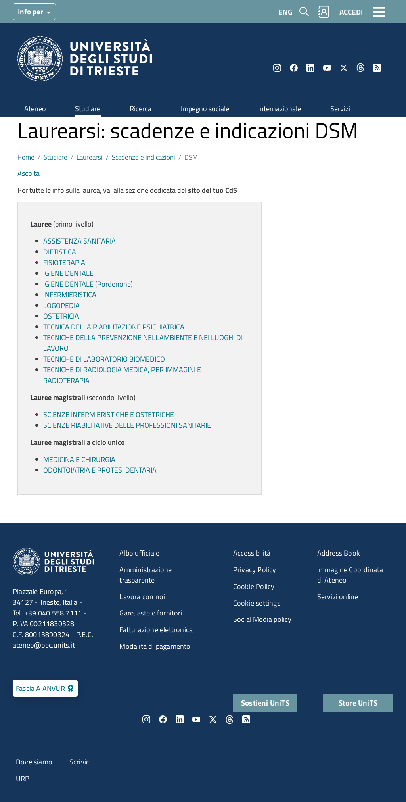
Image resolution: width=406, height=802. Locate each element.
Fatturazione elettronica (156, 629)
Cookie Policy (254, 586)
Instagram (277, 68)
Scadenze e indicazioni (143, 157)
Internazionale (279, 108)
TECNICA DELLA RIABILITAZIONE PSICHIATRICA (113, 326)
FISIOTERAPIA (64, 262)
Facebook (294, 68)
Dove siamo (34, 761)
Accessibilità (252, 553)
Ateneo (35, 108)
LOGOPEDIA (61, 305)
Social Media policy (262, 619)
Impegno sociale (205, 108)
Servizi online (337, 596)
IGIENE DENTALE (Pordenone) (88, 284)
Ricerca (140, 108)
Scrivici (80, 761)
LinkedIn (310, 68)
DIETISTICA (59, 251)
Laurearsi (90, 157)
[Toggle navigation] (379, 11)
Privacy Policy (254, 569)
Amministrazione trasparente (145, 574)
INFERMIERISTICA (69, 294)
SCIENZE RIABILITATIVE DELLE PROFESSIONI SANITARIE (127, 425)
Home (25, 157)
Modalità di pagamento (154, 646)
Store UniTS (358, 702)
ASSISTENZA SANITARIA (79, 241)
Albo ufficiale (139, 553)
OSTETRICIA (61, 316)
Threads (360, 68)
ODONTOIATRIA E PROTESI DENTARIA (100, 470)
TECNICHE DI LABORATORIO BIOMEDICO (104, 359)
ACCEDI (351, 11)
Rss (377, 68)
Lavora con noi (142, 596)
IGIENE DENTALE (68, 273)
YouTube (327, 68)
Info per (31, 11)
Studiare (87, 108)
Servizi (340, 108)
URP (23, 778)
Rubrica (323, 11)
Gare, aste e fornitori (150, 613)
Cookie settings (256, 603)
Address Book (338, 553)
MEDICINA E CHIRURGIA (79, 459)
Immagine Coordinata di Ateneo (350, 574)
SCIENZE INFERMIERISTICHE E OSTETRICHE (108, 414)
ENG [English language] (285, 11)
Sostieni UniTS (265, 702)
